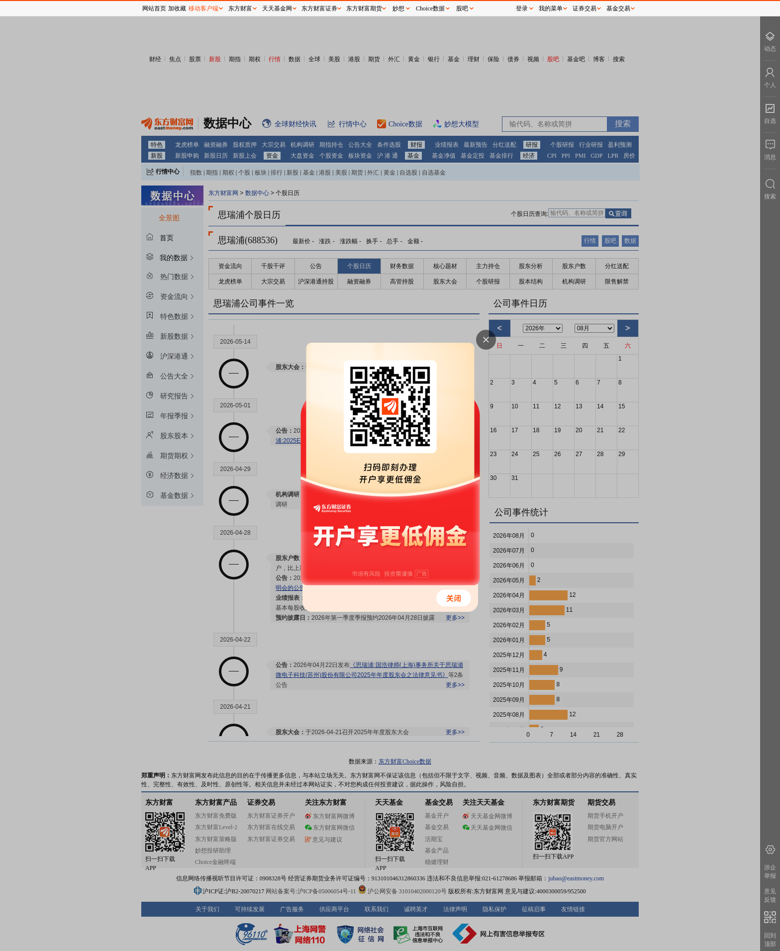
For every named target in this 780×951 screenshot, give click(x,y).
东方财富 (240, 8)
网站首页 (154, 8)
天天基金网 (277, 8)
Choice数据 (430, 8)
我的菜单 (551, 8)
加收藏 (177, 8)
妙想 (398, 8)
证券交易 (584, 8)
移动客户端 (203, 8)
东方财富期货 (364, 8)
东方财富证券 (319, 8)
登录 (522, 8)
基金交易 (618, 8)
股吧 (462, 8)
